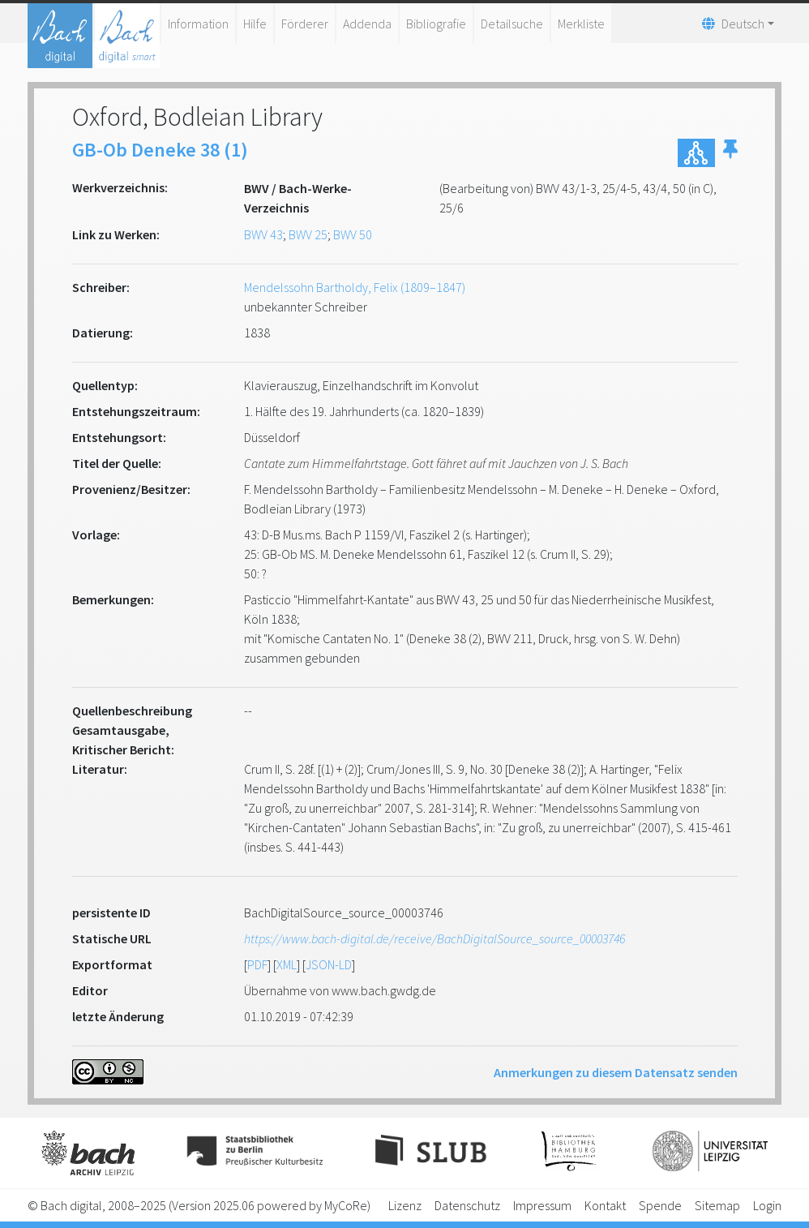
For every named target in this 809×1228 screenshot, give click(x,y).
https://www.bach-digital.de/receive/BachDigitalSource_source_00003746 (434, 938)
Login (767, 1205)
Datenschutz (467, 1205)
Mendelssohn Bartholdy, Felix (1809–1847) (354, 287)
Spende (660, 1205)
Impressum (542, 1205)
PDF (257, 964)
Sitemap (717, 1205)
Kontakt (605, 1205)
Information (198, 23)
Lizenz (405, 1205)
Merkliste (581, 23)
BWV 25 (308, 234)
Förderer (304, 23)
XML (286, 964)
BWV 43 (263, 234)
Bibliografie (436, 23)
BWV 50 (352, 234)
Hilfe (255, 23)
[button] (730, 153)
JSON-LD (329, 964)
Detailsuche (512, 23)
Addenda (367, 23)
